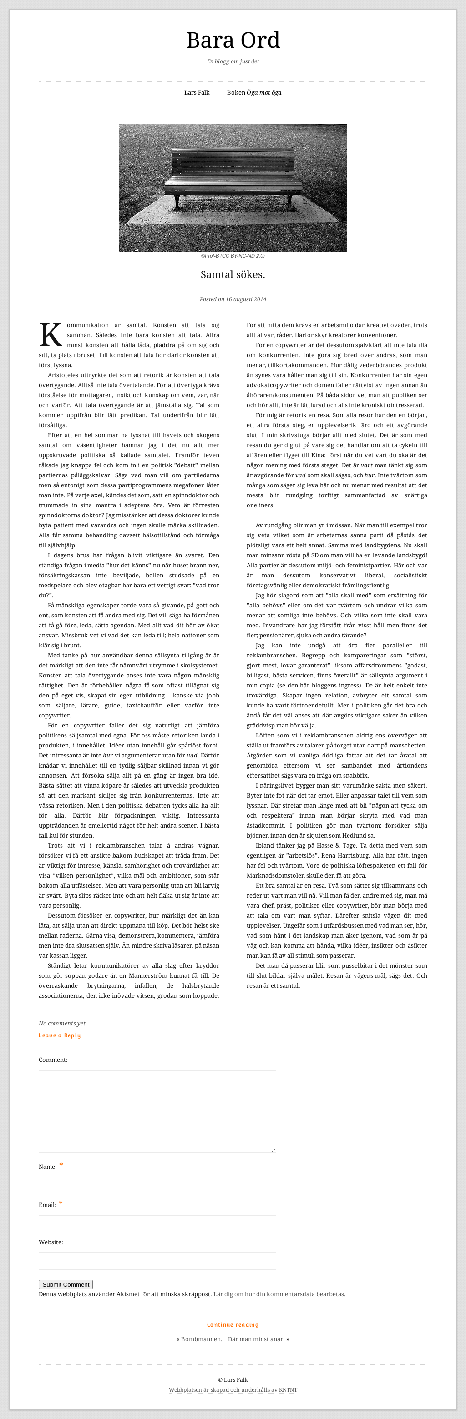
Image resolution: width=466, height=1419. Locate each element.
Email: (51, 1204)
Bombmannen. (202, 1339)
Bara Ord (233, 40)
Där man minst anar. (256, 1339)
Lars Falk (197, 92)
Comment (52, 1059)
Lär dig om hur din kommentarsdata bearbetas (278, 1294)
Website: (51, 1242)
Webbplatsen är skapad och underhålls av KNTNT (233, 1390)
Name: (51, 1166)
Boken (254, 92)
